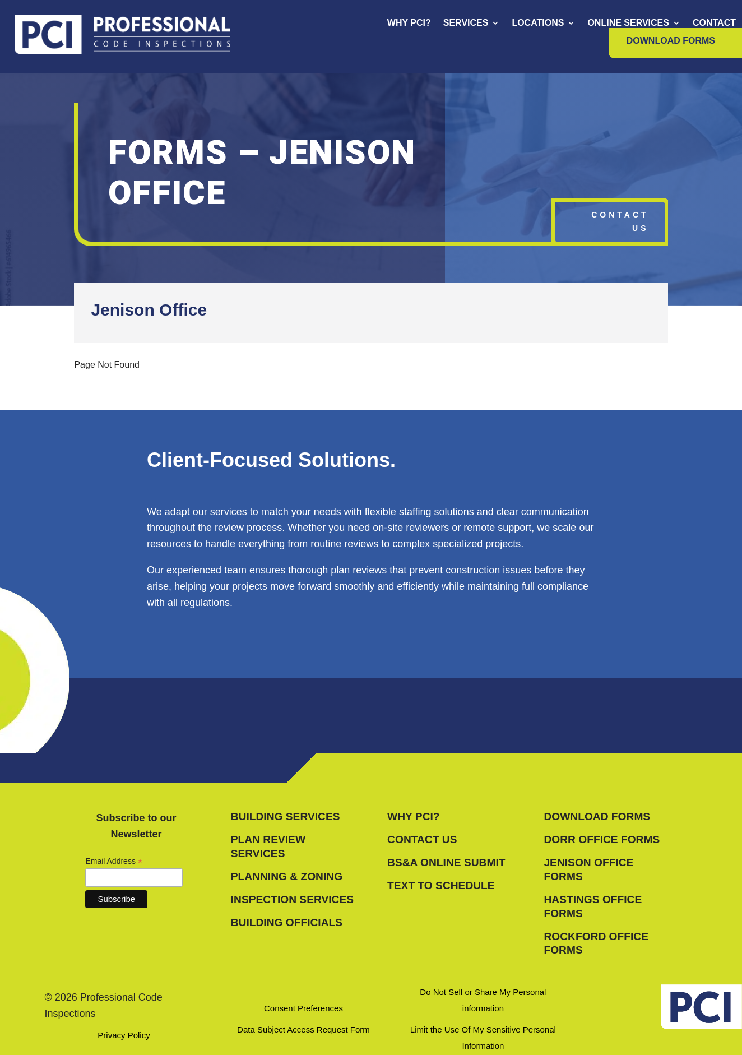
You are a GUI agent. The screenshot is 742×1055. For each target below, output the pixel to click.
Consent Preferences (303, 1008)
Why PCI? (409, 23)
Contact (714, 23)
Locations (538, 23)
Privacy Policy (124, 1035)
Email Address (113, 861)
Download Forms (671, 41)
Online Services (628, 23)
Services (466, 23)
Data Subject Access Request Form (303, 1029)
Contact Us (619, 221)
